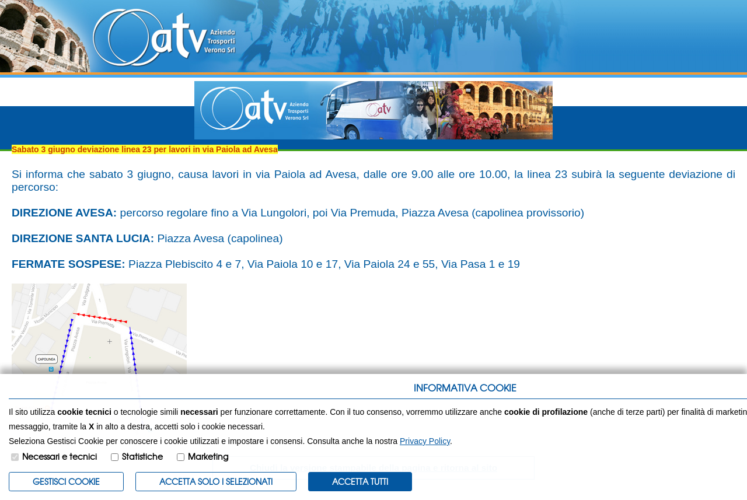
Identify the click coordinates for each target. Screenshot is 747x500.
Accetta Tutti (360, 481)
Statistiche (142, 456)
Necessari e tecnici (59, 456)
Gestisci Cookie (66, 481)
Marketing (208, 456)
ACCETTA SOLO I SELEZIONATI (216, 481)
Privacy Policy (425, 441)
